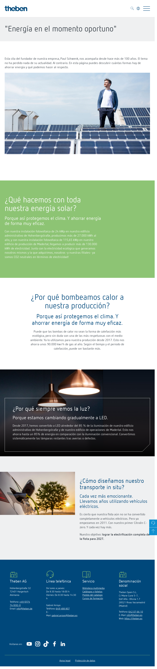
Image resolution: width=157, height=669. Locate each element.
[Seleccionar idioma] (138, 9)
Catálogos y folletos (92, 592)
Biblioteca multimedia (93, 588)
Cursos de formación (92, 598)
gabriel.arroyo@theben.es (64, 615)
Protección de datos (85, 661)
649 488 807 (63, 609)
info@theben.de (24, 609)
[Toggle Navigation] (146, 8)
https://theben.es (133, 619)
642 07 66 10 (136, 612)
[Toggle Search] (132, 9)
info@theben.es (134, 615)
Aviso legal (64, 661)
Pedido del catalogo (92, 595)
